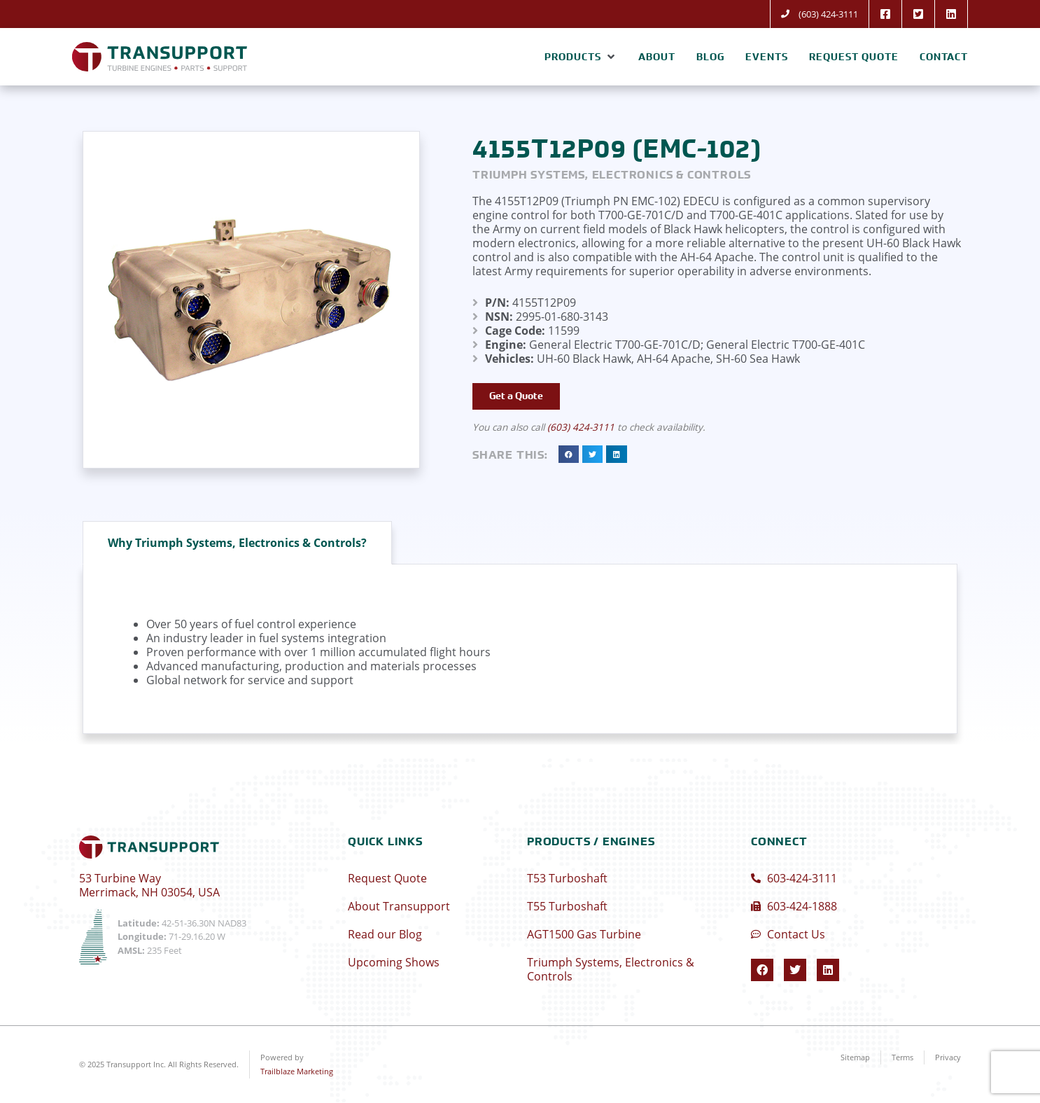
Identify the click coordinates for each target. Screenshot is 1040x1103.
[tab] (237, 542)
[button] (580, 56)
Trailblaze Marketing (296, 1071)
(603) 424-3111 (580, 427)
